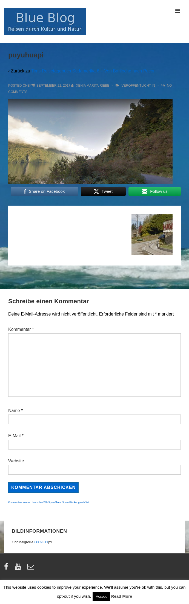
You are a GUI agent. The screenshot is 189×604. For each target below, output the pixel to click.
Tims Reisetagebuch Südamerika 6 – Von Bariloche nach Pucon (93, 71)
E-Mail (14, 435)
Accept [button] (101, 596)
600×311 (41, 542)
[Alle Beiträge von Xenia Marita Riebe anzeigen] (90, 85)
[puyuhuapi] (53, 85)
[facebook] (7, 568)
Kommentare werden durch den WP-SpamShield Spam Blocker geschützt (48, 502)
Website (16, 461)
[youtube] (19, 568)
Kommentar (21, 329)
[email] (31, 568)
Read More (121, 596)
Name (14, 410)
